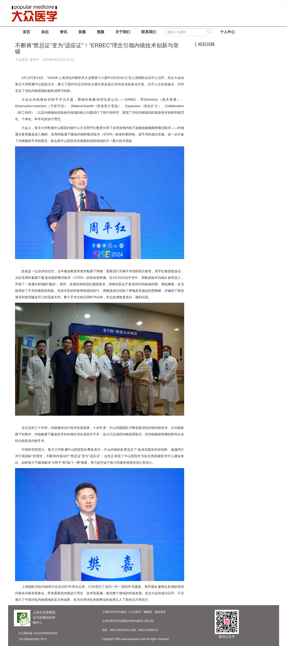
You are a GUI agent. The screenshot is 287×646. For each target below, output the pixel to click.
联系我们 (148, 32)
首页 (26, 32)
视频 (100, 32)
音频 (82, 32)
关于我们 (122, 32)
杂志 (45, 32)
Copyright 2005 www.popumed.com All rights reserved (135, 639)
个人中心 (227, 32)
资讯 (63, 32)
